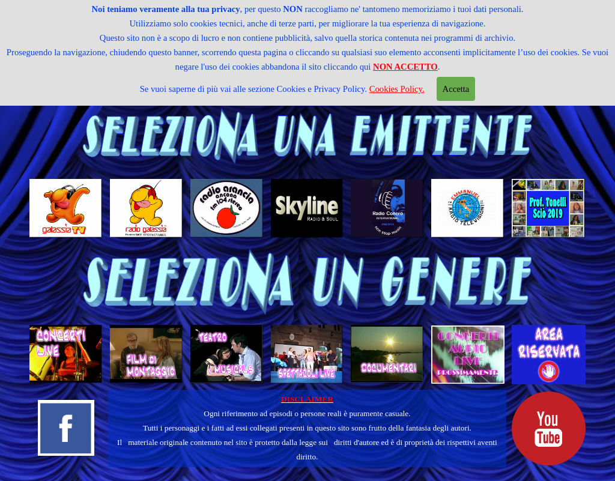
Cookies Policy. (397, 89)
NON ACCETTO (405, 66)
